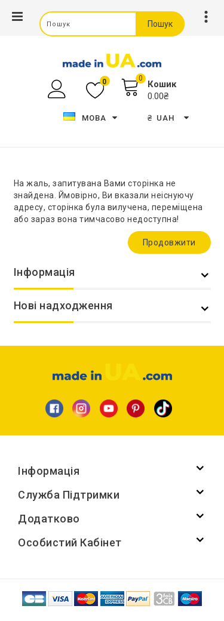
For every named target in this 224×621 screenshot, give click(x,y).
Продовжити (169, 242)
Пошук (160, 24)
